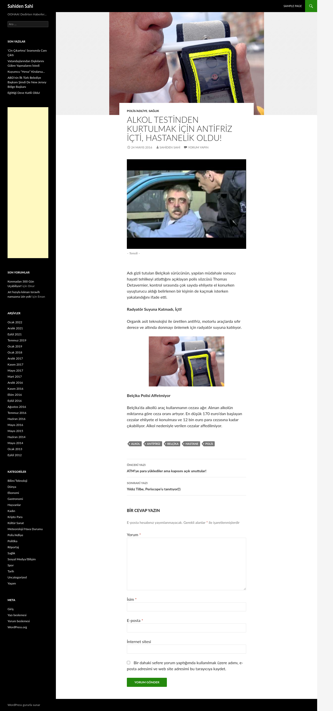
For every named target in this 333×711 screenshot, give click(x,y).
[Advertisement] (28, 182)
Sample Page (292, 6)
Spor (11, 565)
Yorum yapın (198, 147)
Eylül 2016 (15, 401)
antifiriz (153, 443)
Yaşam (12, 583)
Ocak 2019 (15, 346)
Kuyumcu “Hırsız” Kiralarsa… (26, 71)
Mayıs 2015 (15, 431)
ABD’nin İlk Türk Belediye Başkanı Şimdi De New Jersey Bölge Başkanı (27, 82)
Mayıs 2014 (15, 443)
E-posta (135, 620)
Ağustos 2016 (17, 407)
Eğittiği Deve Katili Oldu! (24, 93)
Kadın (11, 511)
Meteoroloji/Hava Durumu (25, 529)
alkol (135, 443)
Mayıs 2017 (15, 370)
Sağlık (154, 111)
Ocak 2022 (15, 322)
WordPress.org (17, 627)
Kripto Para (15, 517)
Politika (12, 541)
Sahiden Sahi (20, 6)
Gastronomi (15, 499)
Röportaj (13, 547)
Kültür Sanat (16, 523)
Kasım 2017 (15, 364)
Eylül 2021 (15, 334)
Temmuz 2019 (17, 340)
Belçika (173, 443)
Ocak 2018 (15, 352)
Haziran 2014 (16, 437)
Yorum (134, 534)
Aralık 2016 (15, 382)
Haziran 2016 (16, 419)
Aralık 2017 (15, 358)
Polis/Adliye (137, 111)
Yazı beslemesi (17, 615)
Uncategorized (17, 577)
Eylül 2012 (15, 455)
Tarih (11, 571)
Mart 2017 (15, 376)
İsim (132, 599)
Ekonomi (13, 493)
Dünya (12, 487)
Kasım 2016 (15, 388)
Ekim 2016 (15, 395)
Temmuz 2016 (17, 413)
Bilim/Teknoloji (17, 481)
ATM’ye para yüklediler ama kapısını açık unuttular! (186, 467)
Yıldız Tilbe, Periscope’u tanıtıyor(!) (186, 485)
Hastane (192, 443)
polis (209, 443)
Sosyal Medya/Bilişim (22, 559)
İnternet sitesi (139, 641)
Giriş (11, 609)
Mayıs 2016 (15, 425)
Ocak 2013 (15, 449)
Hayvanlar (14, 505)
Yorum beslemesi (19, 621)
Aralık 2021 (15, 328)
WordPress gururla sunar (24, 705)
